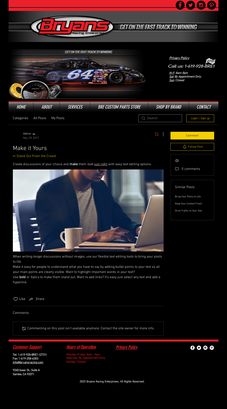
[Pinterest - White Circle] (212, 348)
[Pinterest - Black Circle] (211, 5)
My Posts (57, 118)
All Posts (39, 118)
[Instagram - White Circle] (205, 348)
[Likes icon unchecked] (15, 299)
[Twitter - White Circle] (199, 348)
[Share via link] (36, 299)
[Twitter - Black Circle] (190, 5)
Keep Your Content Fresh (188, 203)
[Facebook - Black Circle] (180, 5)
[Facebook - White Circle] (192, 348)
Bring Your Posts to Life (188, 196)
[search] (160, 118)
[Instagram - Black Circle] (201, 5)
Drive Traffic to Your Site (188, 210)
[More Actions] (161, 134)
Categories (20, 118)
